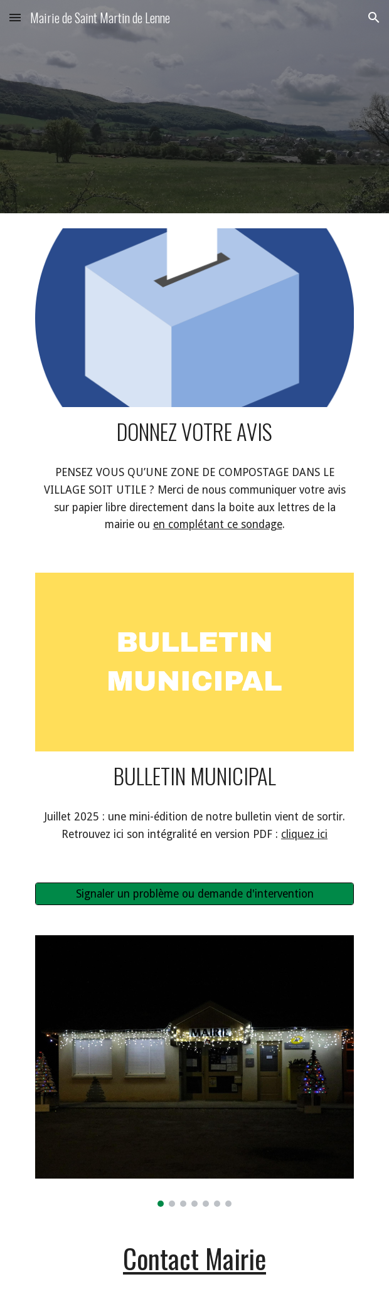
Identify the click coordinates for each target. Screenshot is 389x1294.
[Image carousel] (194, 1071)
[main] (194, 431)
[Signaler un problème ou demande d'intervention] (194, 893)
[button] (15, 17)
